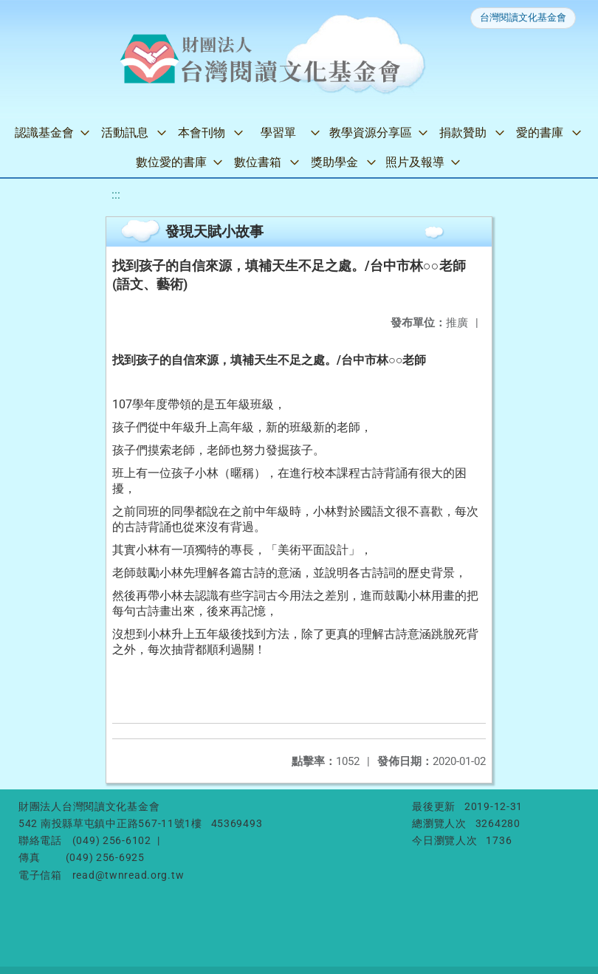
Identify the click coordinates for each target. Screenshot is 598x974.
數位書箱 (257, 162)
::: (115, 195)
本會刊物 (201, 133)
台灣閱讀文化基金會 (523, 17)
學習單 (278, 133)
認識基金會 (44, 133)
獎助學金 (334, 162)
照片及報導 (414, 162)
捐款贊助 (463, 133)
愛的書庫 (539, 133)
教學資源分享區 (370, 133)
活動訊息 (124, 133)
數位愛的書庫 (171, 162)
